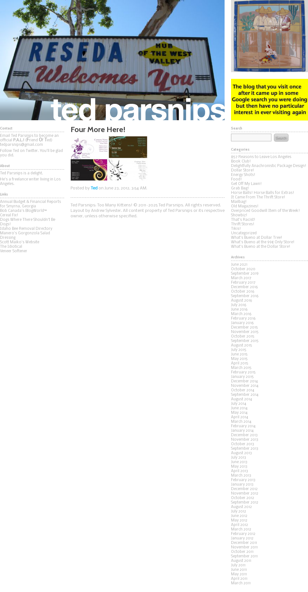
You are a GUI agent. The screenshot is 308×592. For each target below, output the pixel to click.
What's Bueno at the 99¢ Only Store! (263, 242)
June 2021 (239, 265)
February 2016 (243, 319)
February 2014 (243, 426)
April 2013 (239, 471)
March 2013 (241, 476)
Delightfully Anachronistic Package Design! (268, 166)
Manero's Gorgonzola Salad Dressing (25, 235)
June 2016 (239, 310)
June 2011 (239, 570)
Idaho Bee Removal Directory (26, 229)
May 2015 (239, 359)
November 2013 (244, 440)
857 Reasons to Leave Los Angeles (261, 157)
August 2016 (241, 301)
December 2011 (244, 543)
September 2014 (244, 395)
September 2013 (244, 449)
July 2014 (238, 404)
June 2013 (239, 462)
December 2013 (244, 435)
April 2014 (239, 417)
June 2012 (239, 516)
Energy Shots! (243, 175)
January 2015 (242, 377)
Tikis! (236, 229)
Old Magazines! (245, 206)
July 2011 (238, 565)
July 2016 (238, 305)
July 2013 (238, 458)
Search (281, 137)
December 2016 (244, 287)
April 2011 (239, 579)
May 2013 (239, 467)
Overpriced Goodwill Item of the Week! (265, 211)
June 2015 (239, 354)
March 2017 (241, 278)
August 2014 (241, 399)
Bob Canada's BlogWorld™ (23, 211)
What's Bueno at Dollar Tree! (256, 238)
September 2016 (245, 296)
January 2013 (242, 485)
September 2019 (245, 274)
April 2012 (239, 525)
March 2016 (241, 314)
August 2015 (241, 345)
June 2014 (239, 408)
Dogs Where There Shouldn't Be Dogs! (27, 222)
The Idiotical (11, 247)
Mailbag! (239, 202)
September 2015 (245, 341)
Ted (94, 188)
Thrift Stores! (242, 224)
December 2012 (244, 489)
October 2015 (242, 336)
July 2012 (238, 511)
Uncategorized (244, 233)
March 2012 (241, 529)
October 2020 (243, 269)
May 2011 (239, 574)
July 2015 (238, 350)
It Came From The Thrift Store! (258, 197)
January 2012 (242, 538)
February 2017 (243, 283)
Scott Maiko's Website (19, 242)
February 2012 (243, 534)
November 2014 (244, 386)
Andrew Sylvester (106, 211)
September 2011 (244, 556)
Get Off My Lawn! (246, 184)
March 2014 (241, 422)
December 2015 (244, 327)
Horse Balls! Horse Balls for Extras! (262, 193)
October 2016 (242, 292)
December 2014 (244, 381)
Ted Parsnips (112, 60)
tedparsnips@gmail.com (21, 145)
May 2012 (239, 520)
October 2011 (242, 552)
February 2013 (243, 480)
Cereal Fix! (9, 215)
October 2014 (242, 390)
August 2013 (241, 453)
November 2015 (245, 332)
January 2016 (242, 323)
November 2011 (244, 547)
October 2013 (242, 444)
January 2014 (242, 431)
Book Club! (241, 161)
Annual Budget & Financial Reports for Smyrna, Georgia (30, 204)
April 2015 (239, 363)
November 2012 (244, 494)
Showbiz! (239, 215)
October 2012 (242, 498)
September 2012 (244, 502)
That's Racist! (243, 220)
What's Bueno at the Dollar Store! (260, 247)
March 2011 (241, 583)
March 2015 (241, 368)
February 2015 (243, 372)
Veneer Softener (13, 251)
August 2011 (241, 561)
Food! (236, 179)
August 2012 (241, 507)
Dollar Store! (242, 170)
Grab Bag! (240, 188)
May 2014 (239, 413)
